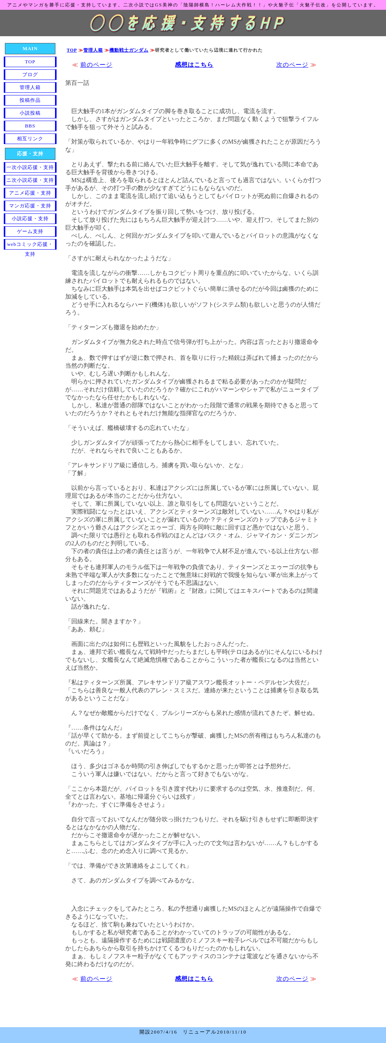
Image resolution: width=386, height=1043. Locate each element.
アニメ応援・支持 (30, 193)
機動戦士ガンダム (129, 50)
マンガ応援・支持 (30, 206)
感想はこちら (194, 64)
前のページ (96, 64)
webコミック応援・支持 (30, 245)
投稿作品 (30, 100)
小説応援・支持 (30, 218)
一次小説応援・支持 (30, 167)
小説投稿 (30, 113)
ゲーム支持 (30, 231)
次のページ (292, 64)
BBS (30, 126)
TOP (72, 50)
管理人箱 (93, 50)
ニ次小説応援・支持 (30, 180)
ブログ (30, 74)
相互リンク (30, 138)
